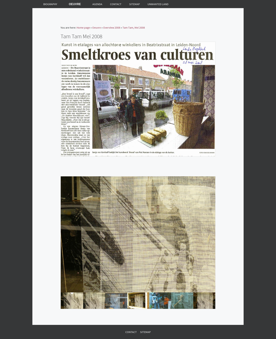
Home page (83, 27)
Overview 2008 (111, 27)
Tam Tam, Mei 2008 (134, 27)
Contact (131, 332)
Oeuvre (96, 27)
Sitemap (145, 332)
